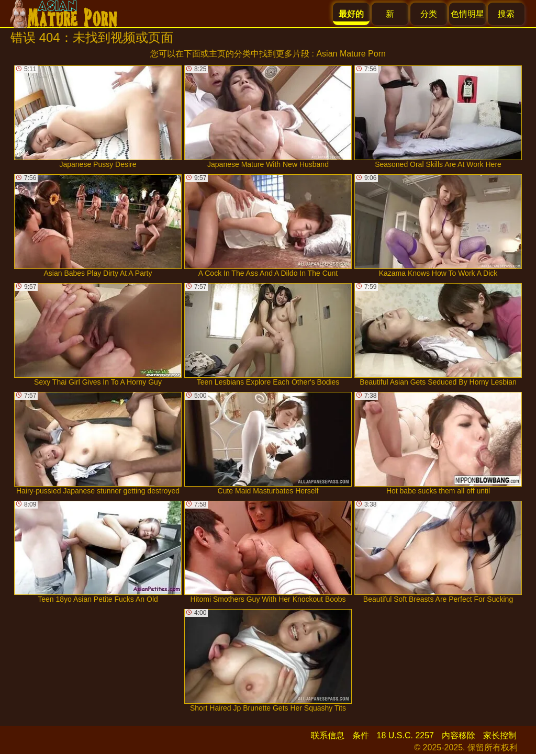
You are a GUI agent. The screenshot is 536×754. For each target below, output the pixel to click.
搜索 (506, 13)
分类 (428, 13)
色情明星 (467, 13)
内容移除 (458, 735)
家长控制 (500, 735)
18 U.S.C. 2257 (405, 735)
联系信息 (327, 735)
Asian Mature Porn (351, 53)
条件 (360, 735)
